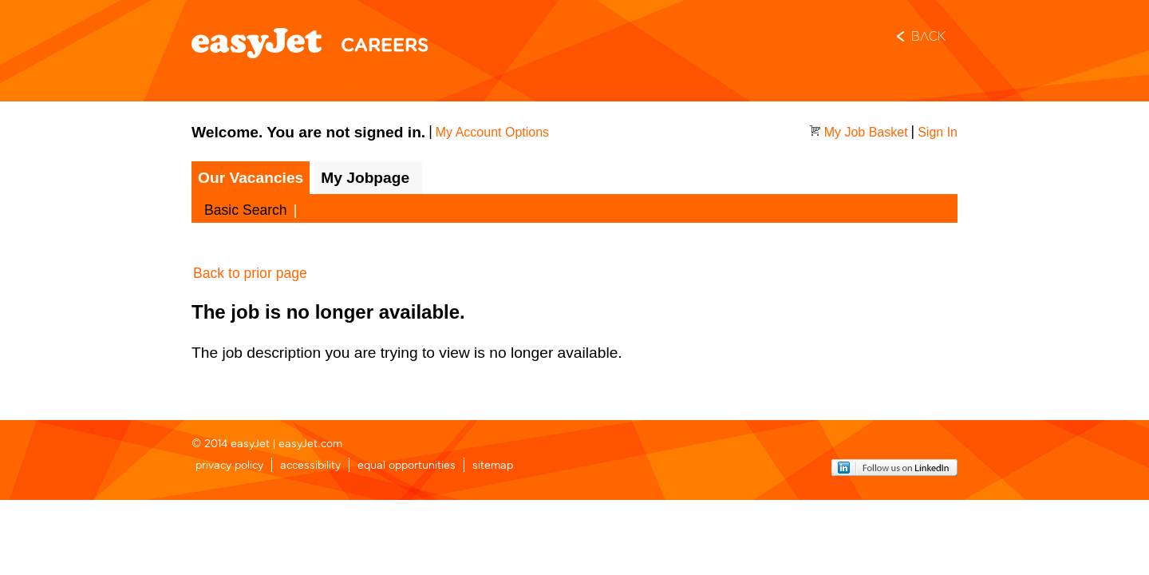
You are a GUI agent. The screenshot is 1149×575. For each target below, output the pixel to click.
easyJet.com (310, 442)
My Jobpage (365, 177)
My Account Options (492, 132)
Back (928, 37)
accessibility (310, 464)
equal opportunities (406, 464)
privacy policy (229, 464)
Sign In (938, 132)
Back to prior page (250, 273)
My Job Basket (866, 132)
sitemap (492, 464)
